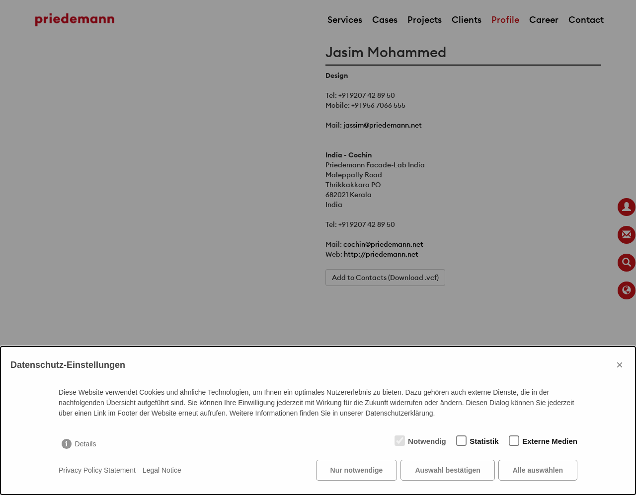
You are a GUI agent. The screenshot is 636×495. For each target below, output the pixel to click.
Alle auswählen (538, 470)
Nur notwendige (356, 470)
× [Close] (619, 364)
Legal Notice (162, 470)
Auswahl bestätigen (447, 470)
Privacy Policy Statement (97, 470)
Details (85, 444)
